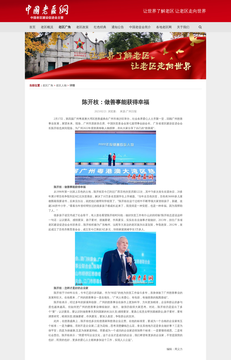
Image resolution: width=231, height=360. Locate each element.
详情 (72, 85)
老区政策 (82, 27)
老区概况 (47, 27)
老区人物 (61, 85)
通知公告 (118, 27)
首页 (32, 27)
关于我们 (183, 27)
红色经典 (100, 27)
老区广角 (64, 27)
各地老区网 (164, 27)
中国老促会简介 (140, 27)
